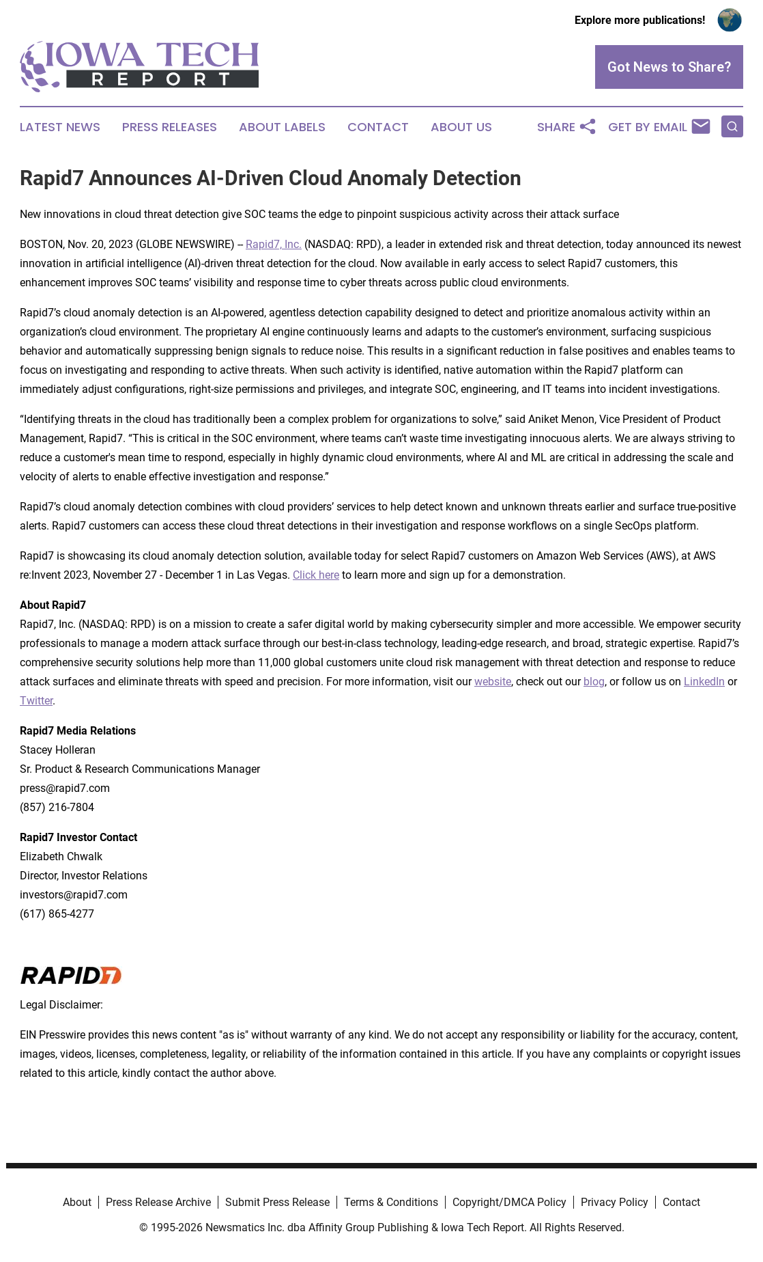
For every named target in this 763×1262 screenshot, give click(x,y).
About (77, 1202)
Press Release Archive (158, 1202)
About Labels (282, 127)
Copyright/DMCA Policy (509, 1202)
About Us (461, 127)
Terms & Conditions (391, 1202)
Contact (378, 127)
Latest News (60, 127)
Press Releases (169, 127)
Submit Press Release (277, 1202)
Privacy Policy (614, 1202)
